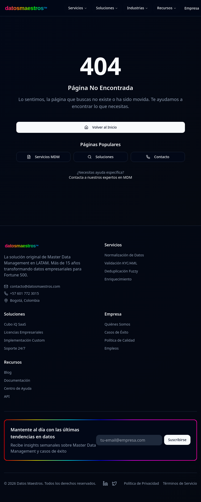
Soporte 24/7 (14, 348)
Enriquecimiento (118, 279)
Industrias (137, 8)
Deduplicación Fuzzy (121, 271)
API (7, 396)
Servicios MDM (43, 156)
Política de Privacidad (141, 483)
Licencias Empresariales (23, 332)
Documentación (17, 380)
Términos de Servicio (180, 483)
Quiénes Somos (117, 324)
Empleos (112, 348)
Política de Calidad (120, 340)
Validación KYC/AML (121, 263)
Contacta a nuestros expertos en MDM (100, 177)
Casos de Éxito (116, 332)
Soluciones (107, 8)
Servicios (77, 8)
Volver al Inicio (100, 127)
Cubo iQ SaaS (15, 324)
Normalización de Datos (124, 255)
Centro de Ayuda (17, 388)
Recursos (166, 8)
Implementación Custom (24, 340)
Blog (8, 372)
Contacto (157, 156)
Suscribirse (177, 439)
